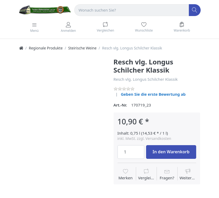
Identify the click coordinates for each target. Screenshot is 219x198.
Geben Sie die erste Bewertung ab (153, 94)
